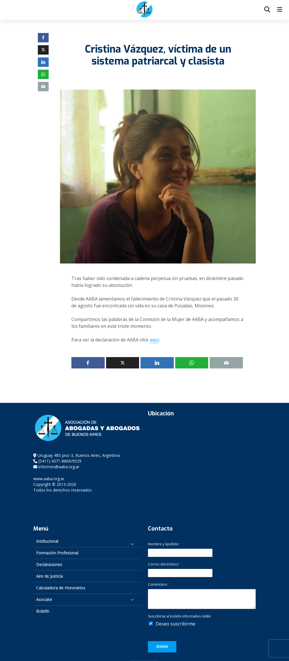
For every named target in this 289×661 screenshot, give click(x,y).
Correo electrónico (164, 564)
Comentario (159, 584)
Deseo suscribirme (175, 624)
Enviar (162, 646)
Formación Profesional (57, 553)
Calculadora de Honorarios (60, 587)
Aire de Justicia (49, 576)
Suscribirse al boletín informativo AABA (179, 616)
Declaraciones (49, 564)
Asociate (44, 599)
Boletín (42, 611)
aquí (154, 340)
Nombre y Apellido (164, 544)
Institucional (47, 541)
